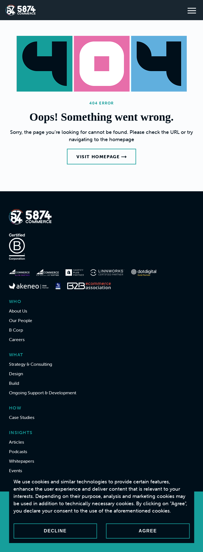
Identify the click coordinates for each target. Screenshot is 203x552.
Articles (16, 442)
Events (15, 470)
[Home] (21, 10)
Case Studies (21, 417)
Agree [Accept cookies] (148, 530)
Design (16, 373)
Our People (20, 320)
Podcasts (18, 451)
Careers (17, 339)
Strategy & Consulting (30, 364)
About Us (18, 311)
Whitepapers (21, 461)
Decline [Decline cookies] (55, 530)
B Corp (16, 330)
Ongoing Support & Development (42, 392)
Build (14, 383)
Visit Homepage (101, 156)
